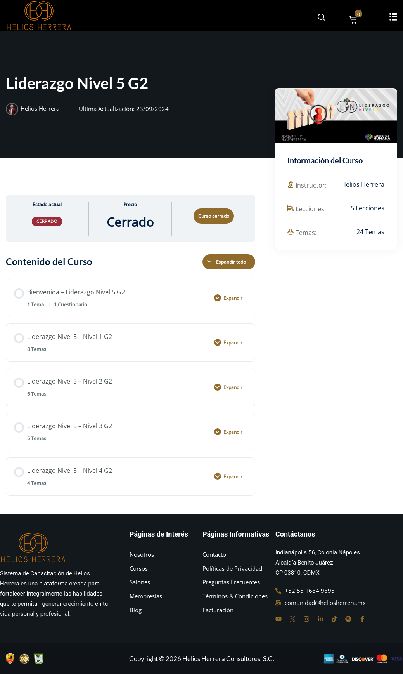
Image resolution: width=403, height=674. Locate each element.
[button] (393, 16)
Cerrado (47, 221)
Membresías (146, 596)
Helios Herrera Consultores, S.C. (228, 659)
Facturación (217, 610)
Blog (136, 610)
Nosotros (142, 554)
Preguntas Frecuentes (231, 582)
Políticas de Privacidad (232, 568)
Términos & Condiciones (235, 596)
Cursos (139, 568)
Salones (140, 582)
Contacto (214, 554)
